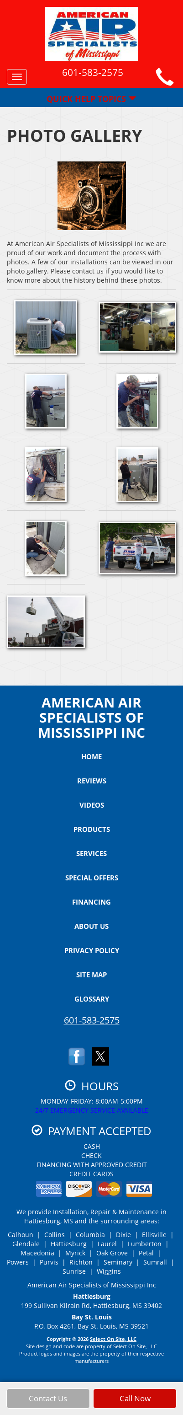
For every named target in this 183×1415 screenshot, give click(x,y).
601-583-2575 (92, 1020)
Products (91, 829)
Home (91, 756)
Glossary (91, 998)
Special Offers (91, 877)
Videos (91, 804)
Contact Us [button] (48, 1404)
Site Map (91, 974)
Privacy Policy (91, 950)
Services (91, 853)
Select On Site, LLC (113, 1338)
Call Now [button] (135, 1404)
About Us (91, 926)
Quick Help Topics (91, 98)
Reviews (91, 780)
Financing (91, 901)
